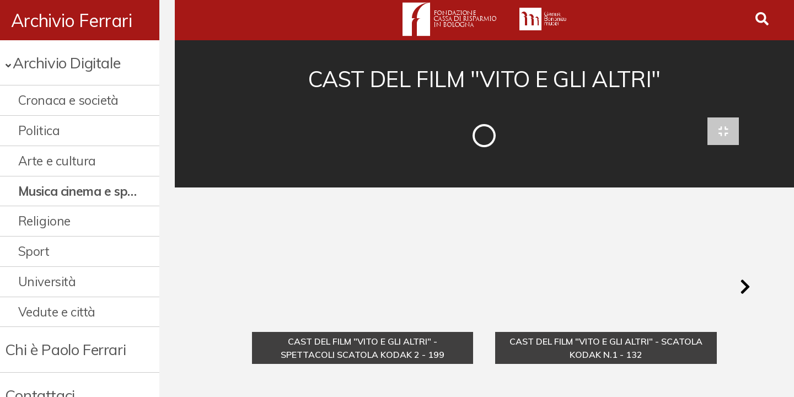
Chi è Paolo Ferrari (65, 349)
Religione (44, 221)
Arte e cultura (57, 161)
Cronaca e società (68, 100)
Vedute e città (56, 312)
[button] (745, 289)
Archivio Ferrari (71, 20)
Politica (39, 130)
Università (47, 281)
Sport (34, 251)
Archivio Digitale (66, 62)
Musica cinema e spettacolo (85, 191)
